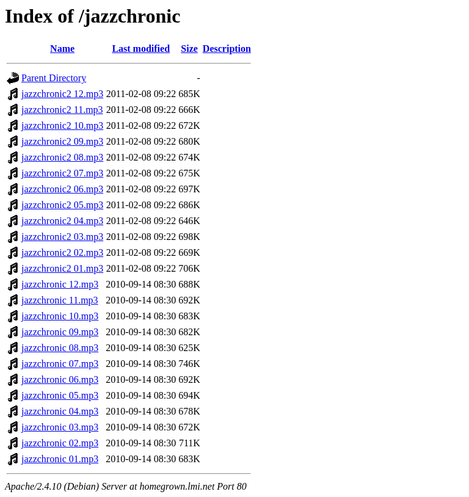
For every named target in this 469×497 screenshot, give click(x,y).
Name (62, 48)
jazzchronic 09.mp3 (59, 332)
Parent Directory (53, 78)
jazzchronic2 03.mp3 (62, 236)
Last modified (141, 48)
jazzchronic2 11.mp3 (62, 109)
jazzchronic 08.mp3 (59, 348)
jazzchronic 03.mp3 (59, 427)
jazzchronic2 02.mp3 (62, 252)
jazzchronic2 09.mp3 (62, 141)
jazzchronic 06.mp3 (59, 379)
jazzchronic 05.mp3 (59, 395)
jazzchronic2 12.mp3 (62, 94)
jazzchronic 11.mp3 (59, 300)
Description (227, 48)
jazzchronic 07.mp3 (59, 363)
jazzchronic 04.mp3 (59, 411)
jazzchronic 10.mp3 (59, 316)
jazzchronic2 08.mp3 (62, 157)
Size (189, 48)
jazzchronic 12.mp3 (59, 284)
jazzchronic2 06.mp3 (62, 189)
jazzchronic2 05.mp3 (62, 205)
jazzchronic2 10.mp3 (62, 125)
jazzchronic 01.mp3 (59, 459)
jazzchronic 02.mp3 (59, 443)
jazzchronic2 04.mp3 (62, 221)
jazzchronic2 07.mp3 (62, 173)
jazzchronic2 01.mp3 (62, 268)
